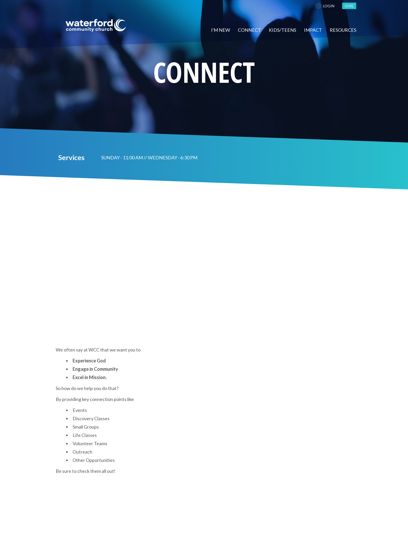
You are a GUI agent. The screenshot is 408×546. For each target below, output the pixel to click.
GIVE (349, 6)
